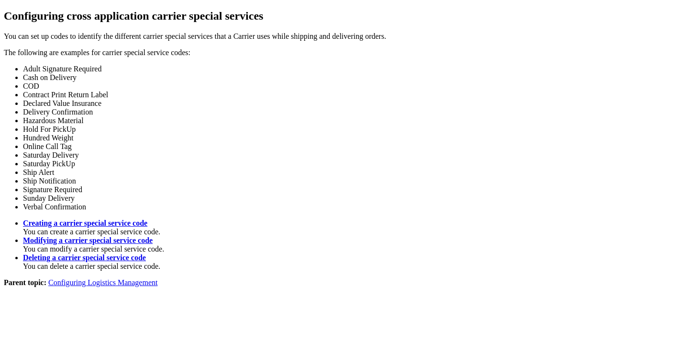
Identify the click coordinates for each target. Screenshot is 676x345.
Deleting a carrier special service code (84, 257)
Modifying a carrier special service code (88, 240)
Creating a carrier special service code (85, 223)
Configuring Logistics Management (102, 282)
